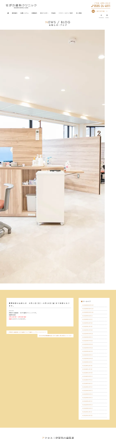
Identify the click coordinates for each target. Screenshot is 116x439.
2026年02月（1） (88, 317)
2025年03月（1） (88, 359)
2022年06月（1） (88, 412)
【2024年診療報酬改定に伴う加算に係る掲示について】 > (54, 336)
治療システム (24, 13)
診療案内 (34, 13)
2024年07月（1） (88, 385)
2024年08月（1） (88, 382)
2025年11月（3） (88, 328)
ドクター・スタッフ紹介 (66, 13)
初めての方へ (44, 13)
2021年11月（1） (88, 420)
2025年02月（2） (88, 362)
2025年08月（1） (88, 339)
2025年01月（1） (88, 366)
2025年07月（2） (88, 343)
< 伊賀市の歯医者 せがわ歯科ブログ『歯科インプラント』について (28, 332)
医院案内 (14, 13)
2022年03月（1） (88, 416)
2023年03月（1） (88, 404)
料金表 (53, 13)
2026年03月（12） (89, 313)
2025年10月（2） (88, 332)
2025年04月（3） (88, 355)
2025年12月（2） (88, 324)
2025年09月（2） (88, 336)
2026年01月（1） (88, 320)
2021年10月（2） (88, 423)
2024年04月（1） (88, 389)
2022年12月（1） (88, 408)
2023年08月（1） (88, 397)
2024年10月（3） (88, 378)
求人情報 (79, 13)
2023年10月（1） (88, 393)
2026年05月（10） (89, 305)
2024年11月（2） (88, 374)
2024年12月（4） (88, 370)
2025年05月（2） (88, 351)
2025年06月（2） (88, 347)
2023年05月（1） (88, 401)
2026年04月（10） (89, 309)
